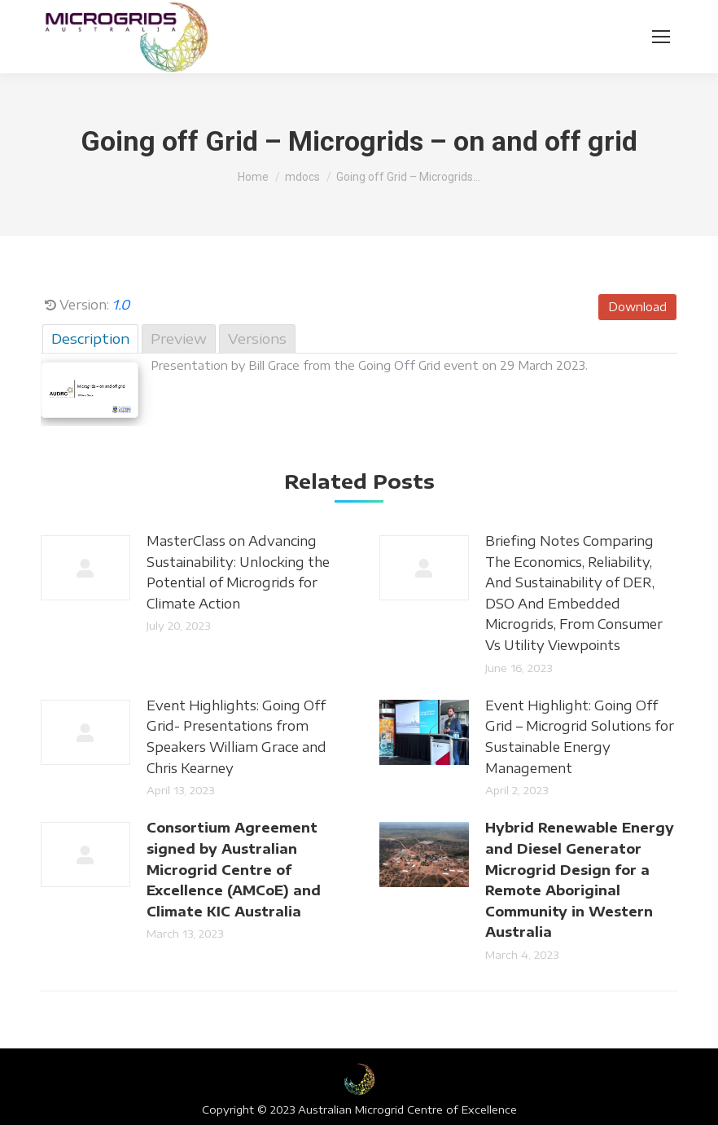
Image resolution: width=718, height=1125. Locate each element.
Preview (179, 338)
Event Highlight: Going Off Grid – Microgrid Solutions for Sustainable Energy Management (579, 736)
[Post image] (85, 567)
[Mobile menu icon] (661, 36)
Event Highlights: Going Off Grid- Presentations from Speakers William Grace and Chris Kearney (236, 736)
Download (637, 307)
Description (90, 338)
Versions (257, 338)
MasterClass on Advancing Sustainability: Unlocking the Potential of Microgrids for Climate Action (238, 572)
